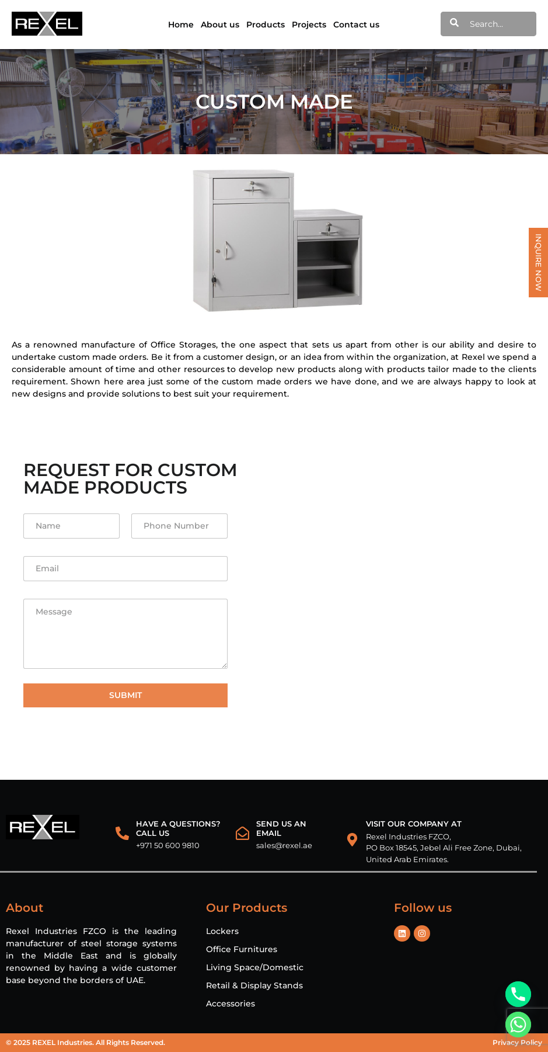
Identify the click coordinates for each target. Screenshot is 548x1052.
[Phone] (518, 994)
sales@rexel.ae (284, 845)
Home (181, 24)
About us (220, 24)
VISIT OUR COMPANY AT (414, 823)
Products (265, 24)
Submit (125, 695)
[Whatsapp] (518, 1024)
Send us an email (281, 828)
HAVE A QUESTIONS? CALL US (178, 828)
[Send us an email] (242, 833)
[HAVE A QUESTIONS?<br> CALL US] (122, 833)
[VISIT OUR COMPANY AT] (352, 839)
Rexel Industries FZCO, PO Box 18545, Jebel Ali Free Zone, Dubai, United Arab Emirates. (444, 848)
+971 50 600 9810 (168, 845)
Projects (309, 24)
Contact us (356, 24)
